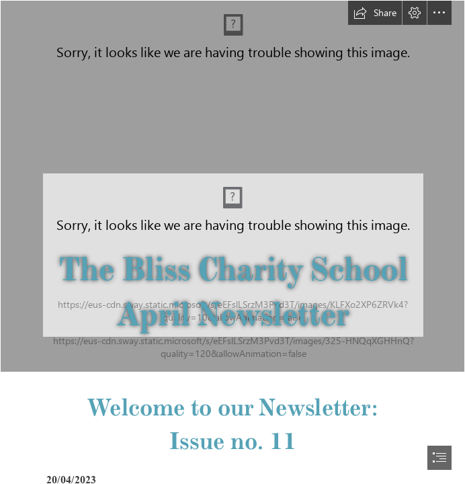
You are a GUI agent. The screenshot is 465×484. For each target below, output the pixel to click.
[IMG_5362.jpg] (232, 186)
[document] (232, 242)
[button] (375, 13)
